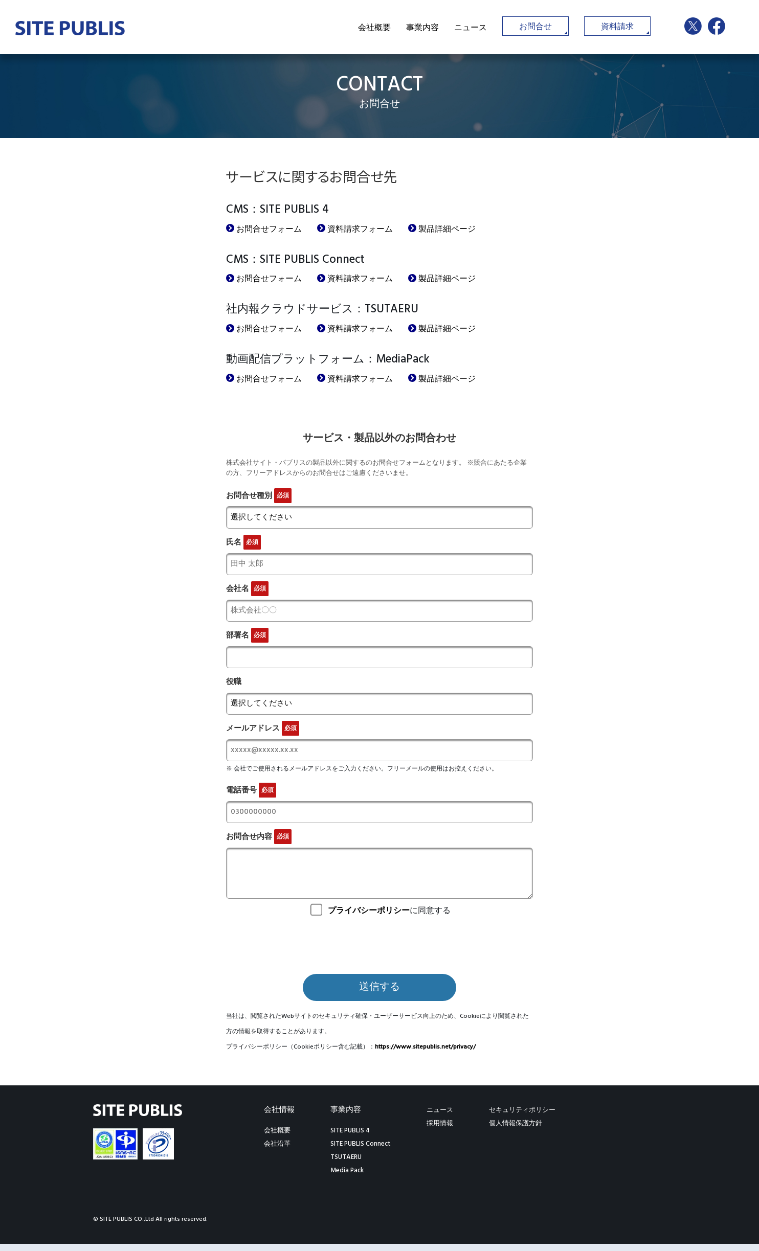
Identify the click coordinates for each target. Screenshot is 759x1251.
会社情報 (279, 1117)
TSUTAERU (346, 1164)
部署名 (247, 638)
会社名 (247, 590)
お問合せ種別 (259, 495)
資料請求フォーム (360, 229)
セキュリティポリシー (522, 1117)
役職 (233, 685)
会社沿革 (277, 1151)
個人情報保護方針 (515, 1130)
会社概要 (374, 28)
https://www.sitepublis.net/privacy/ (425, 1054)
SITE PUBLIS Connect (360, 1151)
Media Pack (347, 1177)
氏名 (243, 543)
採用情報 (440, 1130)
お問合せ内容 (259, 844)
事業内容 (422, 28)
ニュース (470, 28)
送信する (379, 995)
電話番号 (251, 796)
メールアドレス (262, 733)
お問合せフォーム (269, 229)
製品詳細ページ (447, 229)
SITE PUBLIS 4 (350, 1137)
